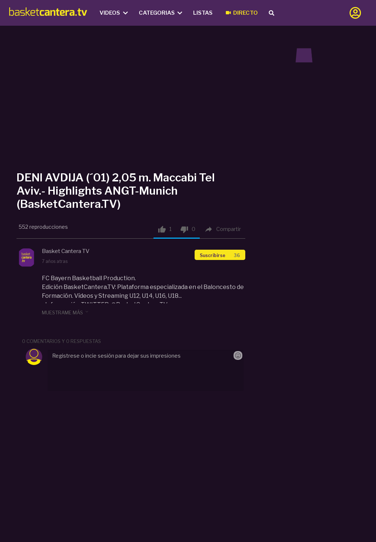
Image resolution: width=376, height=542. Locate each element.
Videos (114, 13)
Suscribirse (220, 255)
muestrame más (66, 312)
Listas (203, 13)
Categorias (160, 13)
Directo (242, 13)
